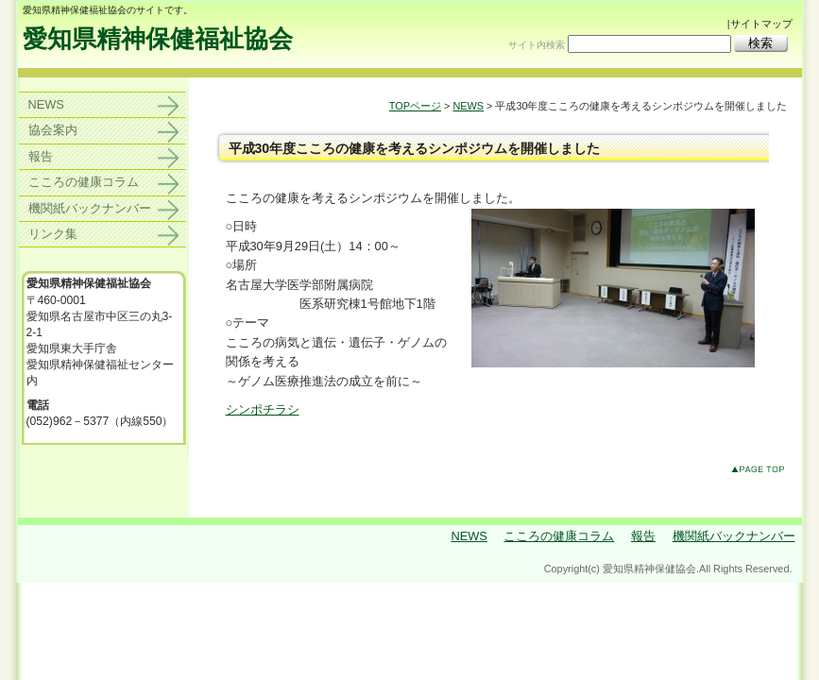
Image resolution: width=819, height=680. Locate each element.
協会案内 (52, 130)
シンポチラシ (262, 409)
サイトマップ (761, 23)
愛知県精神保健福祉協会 (158, 39)
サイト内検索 (536, 45)
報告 (40, 156)
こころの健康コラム (83, 182)
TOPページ (415, 105)
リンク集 (52, 234)
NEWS (468, 105)
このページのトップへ (762, 473)
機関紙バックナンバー (89, 208)
